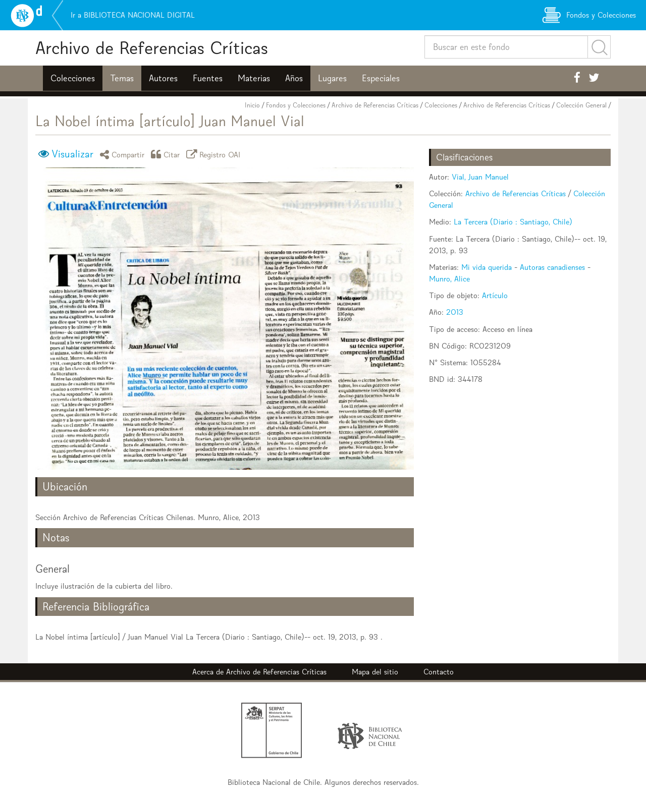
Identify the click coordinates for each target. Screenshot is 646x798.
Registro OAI (215, 154)
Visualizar (72, 153)
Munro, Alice (449, 278)
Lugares (332, 78)
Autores (163, 78)
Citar (167, 154)
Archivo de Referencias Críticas (151, 47)
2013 (454, 312)
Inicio (252, 105)
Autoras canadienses (552, 267)
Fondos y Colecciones (296, 105)
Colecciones (72, 78)
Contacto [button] (438, 671)
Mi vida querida (486, 267)
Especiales (381, 78)
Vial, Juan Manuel (480, 177)
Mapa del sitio (375, 671)
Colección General (581, 105)
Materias (254, 78)
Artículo (495, 295)
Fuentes (208, 78)
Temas (122, 78)
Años (294, 78)
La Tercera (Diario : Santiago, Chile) (513, 221)
